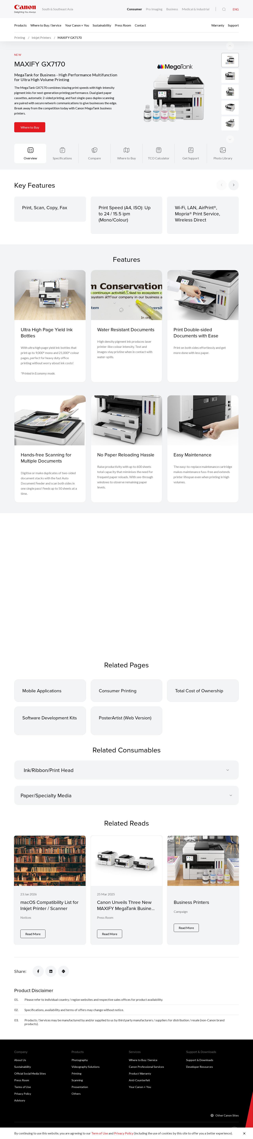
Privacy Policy (22, 1096)
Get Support (190, 160)
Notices (25, 920)
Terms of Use (22, 1089)
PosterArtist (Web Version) (126, 719)
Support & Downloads (199, 1062)
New (17, 56)
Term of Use (99, 1133)
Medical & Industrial (195, 9)
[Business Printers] (203, 892)
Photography (80, 1062)
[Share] (38, 973)
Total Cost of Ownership (200, 692)
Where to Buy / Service (45, 25)
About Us (20, 1062)
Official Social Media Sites (30, 1076)
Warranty (217, 25)
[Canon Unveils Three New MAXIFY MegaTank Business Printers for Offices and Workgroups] (126, 892)
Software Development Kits (46, 722)
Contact (140, 25)
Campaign (181, 914)
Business (172, 9)
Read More (33, 936)
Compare (94, 160)
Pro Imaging (154, 9)
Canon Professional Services (146, 1069)
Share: (20, 974)
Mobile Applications (42, 692)
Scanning (77, 1083)
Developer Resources (199, 1069)
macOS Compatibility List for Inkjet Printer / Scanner (49, 907)
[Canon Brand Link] (25, 9)
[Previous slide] (230, 140)
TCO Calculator (158, 160)
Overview (30, 160)
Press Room (123, 25)
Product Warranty (140, 1076)
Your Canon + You (77, 25)
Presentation (80, 1089)
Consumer (135, 9)
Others (76, 1096)
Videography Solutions (86, 1069)
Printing (76, 1076)
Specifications (62, 160)
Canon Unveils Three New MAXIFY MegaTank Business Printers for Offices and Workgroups (126, 913)
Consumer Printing (118, 692)
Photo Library (222, 160)
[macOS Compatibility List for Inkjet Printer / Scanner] (50, 892)
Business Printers (191, 904)
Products (20, 25)
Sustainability (102, 25)
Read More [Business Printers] (186, 930)
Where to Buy (30, 128)
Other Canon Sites (227, 1118)
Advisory (19, 1103)
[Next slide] (230, 47)
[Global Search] (224, 9)
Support (233, 25)
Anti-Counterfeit (139, 1083)
